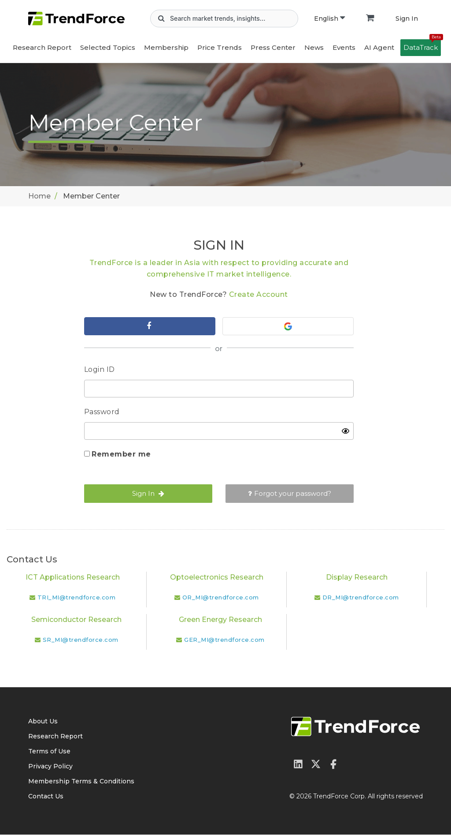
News (314, 47)
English (329, 18)
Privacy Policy (50, 767)
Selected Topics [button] (107, 47)
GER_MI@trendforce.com (224, 640)
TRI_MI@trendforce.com (76, 597)
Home (39, 196)
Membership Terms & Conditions (81, 782)
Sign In (407, 18)
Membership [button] (166, 47)
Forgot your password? (289, 494)
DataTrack (422, 45)
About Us (43, 722)
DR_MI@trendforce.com (360, 597)
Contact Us (45, 797)
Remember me (121, 454)
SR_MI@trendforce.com (80, 640)
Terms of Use (49, 752)
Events (344, 47)
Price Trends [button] (219, 47)
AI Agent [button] (379, 47)
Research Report (42, 47)
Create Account (258, 294)
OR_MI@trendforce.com (220, 597)
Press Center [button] (273, 47)
